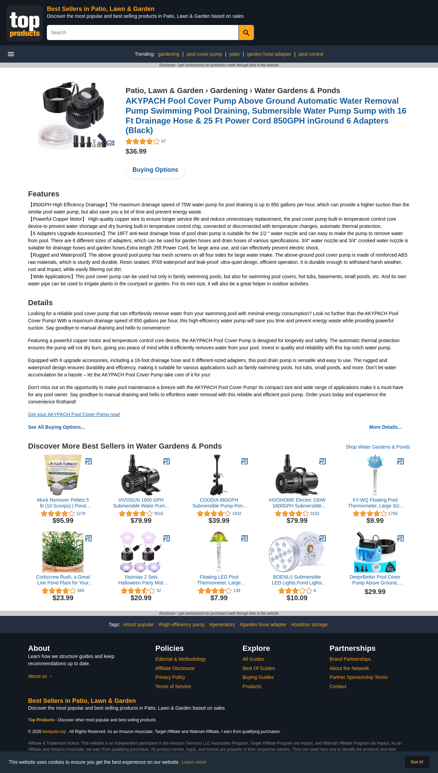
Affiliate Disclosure (175, 668)
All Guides (254, 659)
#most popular (138, 624)
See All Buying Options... (56, 427)
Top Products (41, 720)
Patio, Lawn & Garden (164, 90)
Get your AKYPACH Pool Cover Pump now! (74, 414)
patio (234, 54)
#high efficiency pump (181, 624)
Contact (338, 686)
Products (252, 686)
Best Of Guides (259, 668)
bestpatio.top (54, 731)
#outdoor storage (309, 624)
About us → (40, 676)
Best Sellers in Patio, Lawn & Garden (101, 8)
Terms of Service (173, 686)
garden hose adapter (269, 54)
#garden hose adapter (263, 624)
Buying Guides (258, 677)
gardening (168, 54)
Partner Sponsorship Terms (358, 677)
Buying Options (155, 169)
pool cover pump (204, 54)
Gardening (229, 90)
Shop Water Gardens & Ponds (378, 447)
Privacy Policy (170, 677)
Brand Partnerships (350, 659)
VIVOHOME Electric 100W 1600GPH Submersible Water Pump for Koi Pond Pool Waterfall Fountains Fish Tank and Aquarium (297, 503)
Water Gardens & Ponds (297, 90)
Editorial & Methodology (180, 659)
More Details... (385, 427)
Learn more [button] (194, 762)
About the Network (349, 668)
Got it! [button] (417, 762)
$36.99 (136, 151)
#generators (222, 624)
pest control (311, 54)
